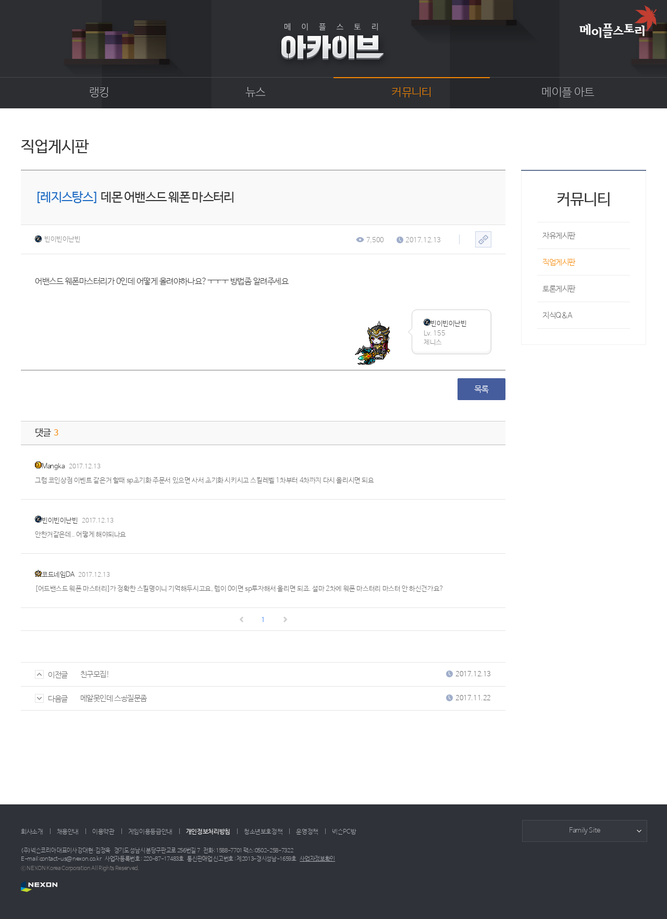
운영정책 (307, 832)
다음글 (51, 698)
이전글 (51, 674)
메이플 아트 (567, 93)
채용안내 (68, 832)
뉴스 (255, 93)
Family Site (584, 831)
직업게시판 (558, 262)
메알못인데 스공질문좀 (113, 698)
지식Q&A (557, 315)
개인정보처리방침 (208, 832)
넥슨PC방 (344, 832)
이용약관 (103, 832)
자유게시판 (558, 235)
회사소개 (32, 832)
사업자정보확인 (317, 859)
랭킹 (99, 93)
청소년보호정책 (263, 832)
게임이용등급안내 (150, 832)
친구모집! (95, 674)
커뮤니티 (411, 93)
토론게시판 (558, 288)
